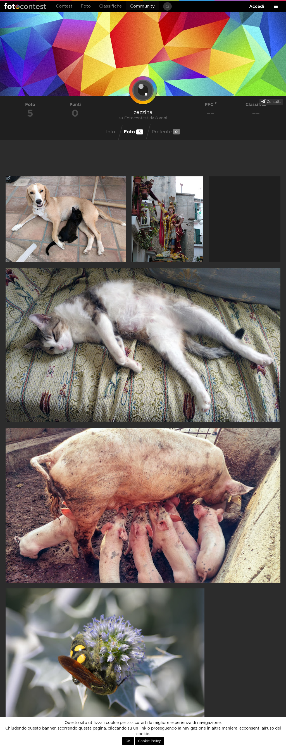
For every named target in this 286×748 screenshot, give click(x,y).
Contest (64, 6)
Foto (86, 6)
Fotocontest (25, 6)
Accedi (256, 6)
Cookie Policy (149, 741)
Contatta (271, 101)
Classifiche (110, 6)
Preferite (166, 131)
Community (142, 6)
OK (128, 741)
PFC (211, 104)
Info (110, 132)
